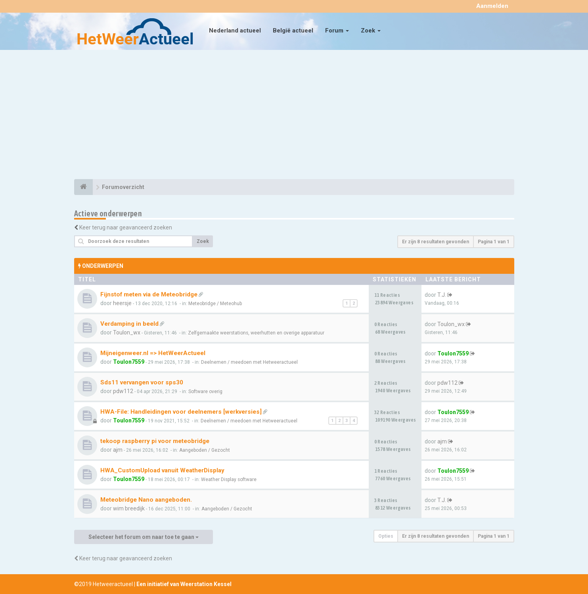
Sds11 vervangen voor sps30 (141, 382)
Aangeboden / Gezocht (204, 450)
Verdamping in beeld (129, 323)
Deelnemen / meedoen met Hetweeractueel (249, 362)
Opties (385, 536)
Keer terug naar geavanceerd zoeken (125, 227)
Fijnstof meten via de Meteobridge (148, 294)
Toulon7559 (128, 362)
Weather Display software (229, 479)
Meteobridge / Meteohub (215, 303)
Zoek (371, 30)
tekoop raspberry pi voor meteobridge (154, 441)
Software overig (205, 391)
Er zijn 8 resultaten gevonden (435, 241)
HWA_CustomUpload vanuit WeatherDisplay (162, 470)
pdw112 (123, 391)
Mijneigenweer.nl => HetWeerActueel (152, 353)
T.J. (441, 295)
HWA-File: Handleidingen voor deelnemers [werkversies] (181, 411)
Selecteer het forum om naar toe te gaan (143, 537)
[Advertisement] (294, 115)
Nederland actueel (235, 30)
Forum (337, 30)
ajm (118, 450)
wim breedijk (129, 508)
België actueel (293, 30)
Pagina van (493, 241)
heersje (122, 303)
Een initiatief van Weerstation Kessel (184, 584)
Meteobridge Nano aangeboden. (146, 499)
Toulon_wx (126, 332)
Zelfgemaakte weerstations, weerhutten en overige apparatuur (256, 333)
